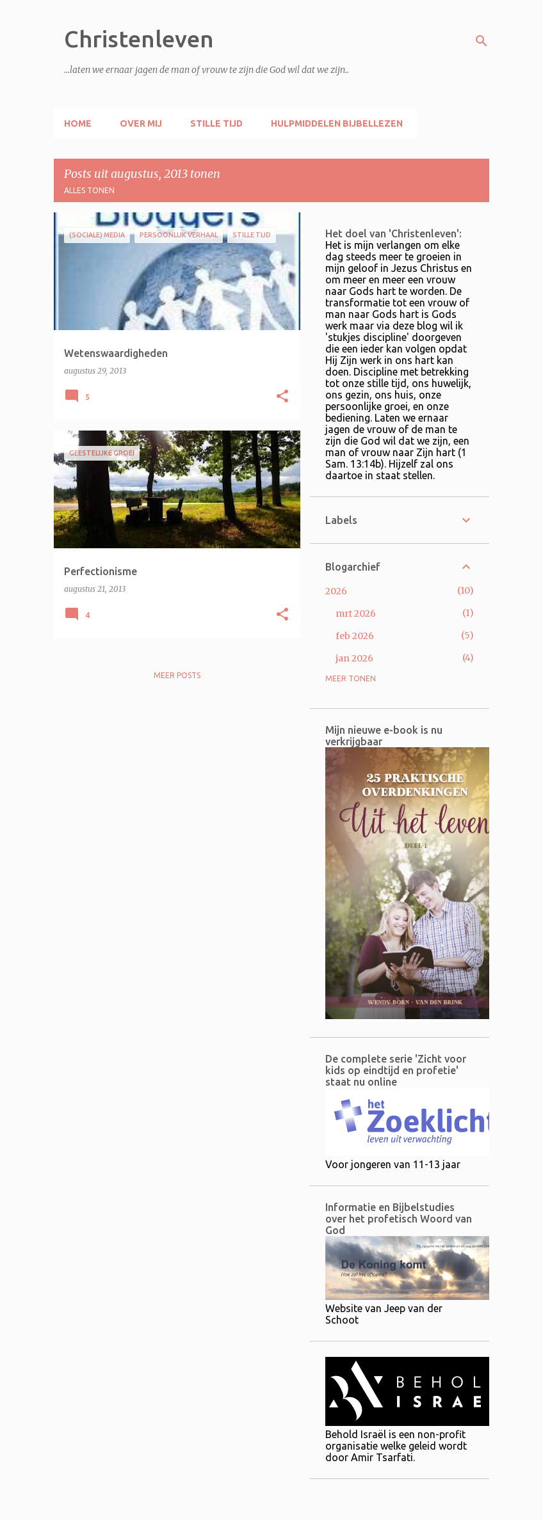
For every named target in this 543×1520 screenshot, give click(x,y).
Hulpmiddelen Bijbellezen (337, 123)
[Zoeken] (481, 41)
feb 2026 (355, 636)
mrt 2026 (356, 613)
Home (78, 123)
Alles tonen (89, 190)
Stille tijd (216, 123)
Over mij (141, 123)
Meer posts (177, 675)
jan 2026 (354, 658)
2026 (336, 591)
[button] (282, 397)
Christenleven (139, 39)
